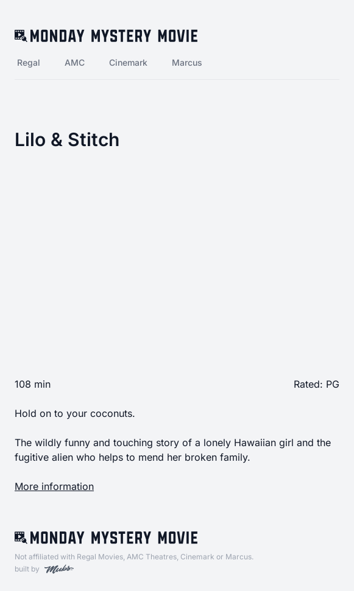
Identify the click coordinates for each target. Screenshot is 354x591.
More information (54, 486)
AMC (75, 62)
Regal (28, 62)
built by (44, 569)
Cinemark (128, 62)
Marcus (187, 62)
